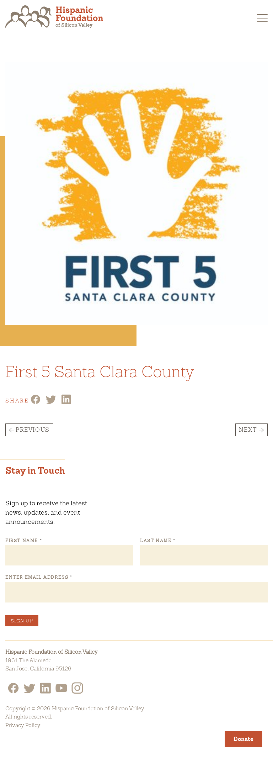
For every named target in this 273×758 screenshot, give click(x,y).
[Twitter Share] (51, 402)
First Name (23, 540)
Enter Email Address (38, 577)
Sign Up (22, 620)
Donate (243, 739)
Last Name (157, 540)
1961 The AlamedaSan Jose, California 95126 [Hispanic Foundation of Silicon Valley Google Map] (38, 664)
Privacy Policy (22, 725)
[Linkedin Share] (66, 402)
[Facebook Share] (35, 402)
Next (248, 429)
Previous (33, 429)
